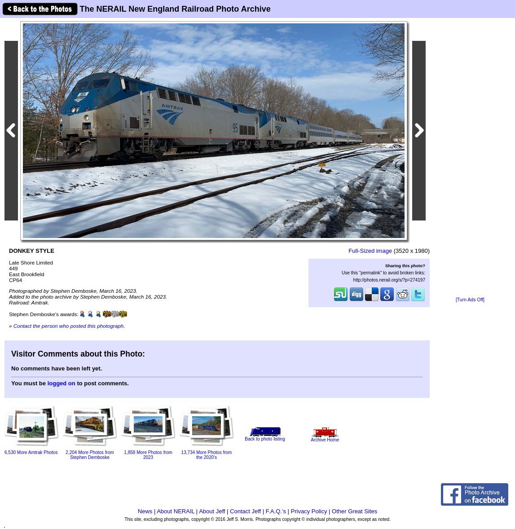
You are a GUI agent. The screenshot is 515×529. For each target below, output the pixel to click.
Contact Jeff (245, 511)
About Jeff (212, 511)
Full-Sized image (370, 250)
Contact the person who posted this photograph (68, 326)
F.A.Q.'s (276, 511)
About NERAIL (175, 511)
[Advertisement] (470, 158)
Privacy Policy (309, 511)
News (145, 511)
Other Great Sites (354, 511)
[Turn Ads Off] (470, 299)
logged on (61, 383)
